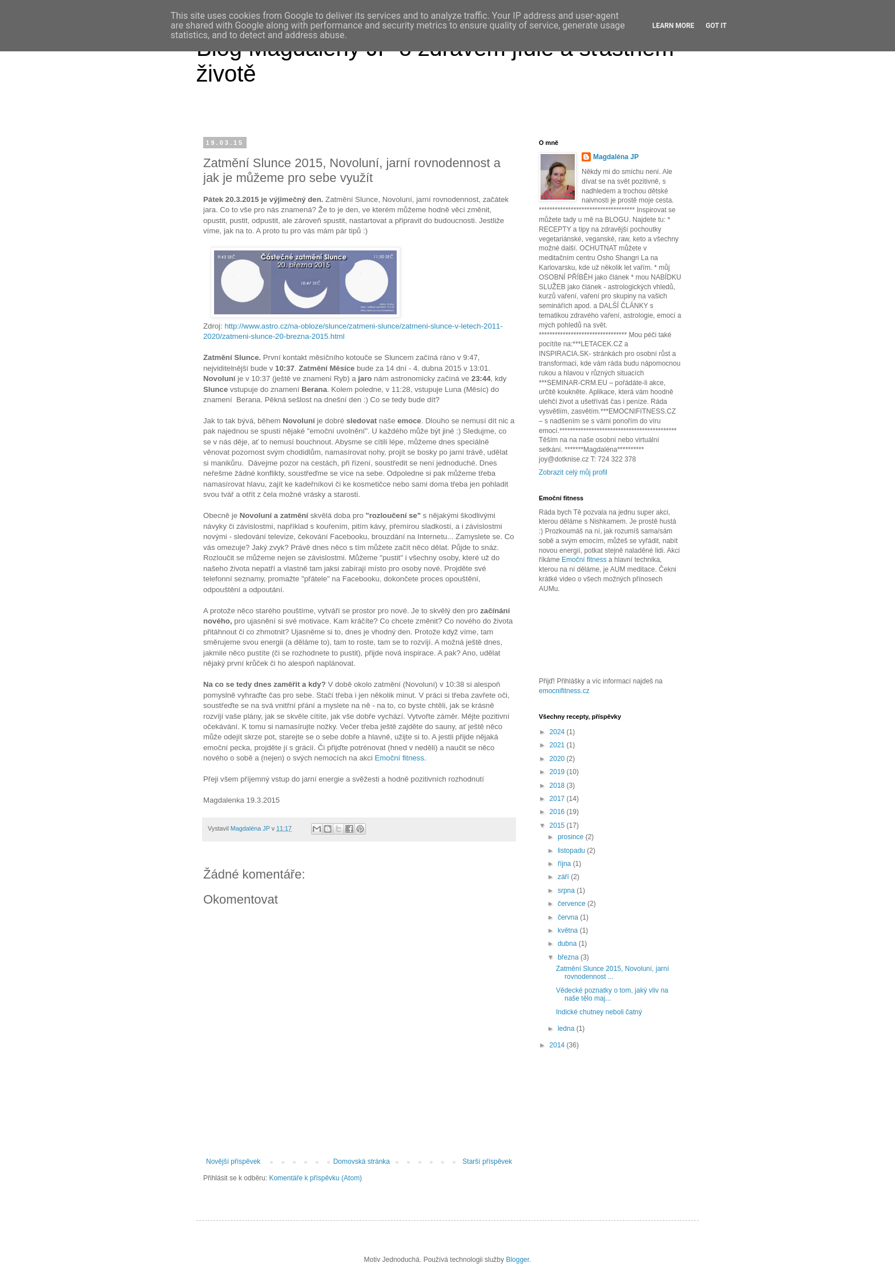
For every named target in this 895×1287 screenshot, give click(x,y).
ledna (567, 1029)
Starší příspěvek (487, 1161)
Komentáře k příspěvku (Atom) (315, 1178)
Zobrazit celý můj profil (573, 472)
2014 (558, 1045)
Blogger (517, 1260)
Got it (716, 26)
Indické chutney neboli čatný (599, 1012)
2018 (558, 786)
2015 (558, 825)
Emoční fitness (400, 758)
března (569, 957)
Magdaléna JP (616, 157)
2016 (558, 812)
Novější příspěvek (233, 1161)
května (569, 930)
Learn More (673, 26)
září (564, 877)
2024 (558, 732)
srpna (567, 891)
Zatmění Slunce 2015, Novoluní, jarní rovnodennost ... (612, 973)
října (565, 864)
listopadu (572, 851)
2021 (558, 745)
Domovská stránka (361, 1161)
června (569, 917)
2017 (558, 799)
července (572, 904)
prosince (572, 837)
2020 (558, 759)
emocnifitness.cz (564, 691)
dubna (568, 944)
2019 (558, 772)
